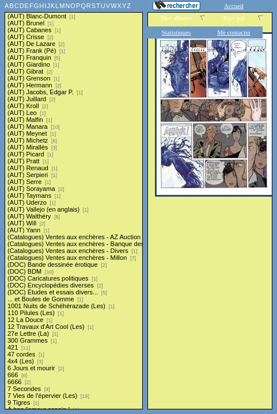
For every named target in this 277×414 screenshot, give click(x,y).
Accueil (234, 5)
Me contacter (234, 32)
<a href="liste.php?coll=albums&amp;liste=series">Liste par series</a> (74, 204)
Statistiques (176, 32)
